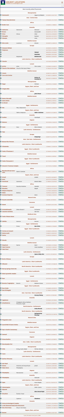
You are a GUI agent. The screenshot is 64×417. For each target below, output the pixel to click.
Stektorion (5, 29)
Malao (4, 192)
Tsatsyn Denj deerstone (8, 20)
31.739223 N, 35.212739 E (51, 68)
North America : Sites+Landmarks (32, 266)
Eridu (3, 349)
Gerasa (4, 365)
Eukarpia (4, 38)
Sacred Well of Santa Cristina (10, 324)
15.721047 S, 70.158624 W (51, 264)
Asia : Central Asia (32, 17)
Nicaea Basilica (6, 339)
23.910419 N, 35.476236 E (51, 283)
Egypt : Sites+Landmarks (32, 149)
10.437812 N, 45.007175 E (51, 192)
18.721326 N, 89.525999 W (51, 61)
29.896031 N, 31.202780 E (51, 273)
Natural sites (32, 197)
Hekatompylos (6, 387)
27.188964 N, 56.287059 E (51, 181)
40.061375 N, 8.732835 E (51, 324)
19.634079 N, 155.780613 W (52, 407)
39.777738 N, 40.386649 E (51, 216)
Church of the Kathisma (8, 68)
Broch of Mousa (6, 259)
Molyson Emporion (7, 190)
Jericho (4, 66)
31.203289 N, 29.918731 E (51, 288)
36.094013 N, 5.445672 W (51, 73)
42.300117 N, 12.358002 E (51, 249)
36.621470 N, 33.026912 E (51, 377)
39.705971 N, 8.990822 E (51, 102)
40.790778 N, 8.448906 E (51, 98)
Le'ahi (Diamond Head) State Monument (13, 405)
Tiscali (4, 156)
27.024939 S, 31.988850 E (51, 24)
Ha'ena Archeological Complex (10, 403)
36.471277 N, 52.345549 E (51, 179)
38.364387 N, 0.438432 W (51, 43)
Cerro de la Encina (7, 75)
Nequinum (5, 245)
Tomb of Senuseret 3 (7, 161)
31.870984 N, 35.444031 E (51, 66)
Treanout (4, 186)
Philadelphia (5, 372)
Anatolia (32, 27)
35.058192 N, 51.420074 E (51, 329)
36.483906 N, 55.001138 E (51, 412)
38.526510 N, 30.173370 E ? (51, 31)
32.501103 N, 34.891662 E (51, 211)
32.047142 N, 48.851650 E (51, 389)
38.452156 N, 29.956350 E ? (51, 34)
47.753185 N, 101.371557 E (51, 20)
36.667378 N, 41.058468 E (51, 84)
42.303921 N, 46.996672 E (51, 334)
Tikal (3, 132)
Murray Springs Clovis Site (9, 269)
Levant (32, 64)
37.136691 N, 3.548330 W (51, 75)
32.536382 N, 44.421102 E (51, 15)
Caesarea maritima (7, 211)
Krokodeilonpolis (7, 209)
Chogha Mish (5, 89)
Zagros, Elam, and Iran (32, 86)
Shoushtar (5, 393)
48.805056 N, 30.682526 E (51, 56)
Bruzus (4, 32)
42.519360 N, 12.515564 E (51, 245)
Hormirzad (5, 181)
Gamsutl (4, 334)
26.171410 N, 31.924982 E (51, 161)
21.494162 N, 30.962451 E (51, 235)
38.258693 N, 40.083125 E (51, 303)
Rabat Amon (5, 368)
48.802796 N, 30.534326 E (51, 52)
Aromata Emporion (7, 195)
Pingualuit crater (7, 320)
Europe (32, 45)
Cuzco (3, 354)
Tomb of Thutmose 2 (7, 151)
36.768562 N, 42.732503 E (51, 221)
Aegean (32, 120)
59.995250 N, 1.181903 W (51, 259)
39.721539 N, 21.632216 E (51, 122)
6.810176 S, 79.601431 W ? (51, 382)
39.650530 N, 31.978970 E (51, 117)
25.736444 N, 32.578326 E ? (51, 151)
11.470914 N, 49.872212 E (51, 186)
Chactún (4, 61)
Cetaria (4, 73)
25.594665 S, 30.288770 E (51, 171)
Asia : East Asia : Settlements (32, 139)
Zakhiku (4, 221)
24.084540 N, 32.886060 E (51, 107)
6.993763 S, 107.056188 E (51, 295)
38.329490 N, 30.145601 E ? (51, 29)
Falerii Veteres (6, 247)
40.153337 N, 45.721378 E (51, 204)
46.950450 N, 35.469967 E (51, 48)
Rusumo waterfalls (7, 199)
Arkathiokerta (6, 303)
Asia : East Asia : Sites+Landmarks (32, 293)
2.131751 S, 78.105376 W (51, 254)
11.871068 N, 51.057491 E (51, 195)
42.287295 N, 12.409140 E (51, 247)
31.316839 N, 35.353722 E (51, 240)
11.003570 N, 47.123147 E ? (51, 188)
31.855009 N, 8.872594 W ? (51, 93)
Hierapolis (5, 36)
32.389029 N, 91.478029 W (51, 308)
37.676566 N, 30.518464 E (51, 300)
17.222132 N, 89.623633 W (51, 132)
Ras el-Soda (5, 288)
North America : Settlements (32, 306)
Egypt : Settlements (32, 105)
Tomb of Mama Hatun (8, 216)
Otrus (3, 34)
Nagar (4, 84)
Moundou (5, 188)
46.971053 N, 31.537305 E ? (51, 50)
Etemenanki (5, 15)
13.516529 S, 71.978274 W (51, 353)
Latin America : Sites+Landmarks (32, 59)
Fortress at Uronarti (7, 231)
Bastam (4, 412)
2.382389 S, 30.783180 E (51, 199)
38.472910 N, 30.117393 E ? (51, 38)
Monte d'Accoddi (6, 98)
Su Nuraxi (5, 103)
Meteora (4, 122)
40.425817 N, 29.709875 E (51, 339)
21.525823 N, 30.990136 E (51, 231)
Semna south (5, 233)
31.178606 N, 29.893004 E (51, 290)
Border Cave (5, 25)
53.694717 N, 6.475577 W (51, 136)
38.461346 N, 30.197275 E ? (51, 36)
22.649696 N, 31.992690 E (51, 226)
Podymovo (5, 50)
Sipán (3, 382)
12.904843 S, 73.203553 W (51, 146)
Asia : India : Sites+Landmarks (32, 342)
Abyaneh (4, 389)
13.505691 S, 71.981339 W (51, 358)
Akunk (4, 204)
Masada (4, 240)
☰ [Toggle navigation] (62, 3)
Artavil (4, 177)
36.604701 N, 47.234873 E (51, 112)
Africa (32, 22)
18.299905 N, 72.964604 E (51, 344)
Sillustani (4, 264)
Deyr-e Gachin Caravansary (9, 329)
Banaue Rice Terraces (8, 141)
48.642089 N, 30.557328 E (51, 54)
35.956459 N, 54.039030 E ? (51, 387)
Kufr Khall (5, 363)
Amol (3, 179)
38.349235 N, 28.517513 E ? (51, 372)
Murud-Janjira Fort (7, 344)
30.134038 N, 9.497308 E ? (51, 398)
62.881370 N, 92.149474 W (51, 314)
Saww (3, 127)
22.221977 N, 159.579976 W (52, 403)
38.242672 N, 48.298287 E (51, 177)
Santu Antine (5, 100)
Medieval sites (32, 214)
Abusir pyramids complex (9, 273)
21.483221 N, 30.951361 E (51, 233)
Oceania (32, 401)
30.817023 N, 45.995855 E (51, 349)
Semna (4, 235)
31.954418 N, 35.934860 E (51, 368)
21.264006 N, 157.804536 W (52, 405)
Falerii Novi (5, 249)
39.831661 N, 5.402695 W (51, 78)
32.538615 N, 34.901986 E (51, 209)
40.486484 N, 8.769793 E (51, 100)
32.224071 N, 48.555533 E (51, 88)
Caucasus (32, 202)
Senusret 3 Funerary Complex (10, 166)
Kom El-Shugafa (6, 290)
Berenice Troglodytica (8, 283)
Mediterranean (32, 41)
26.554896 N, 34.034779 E (51, 127)
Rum (3, 278)
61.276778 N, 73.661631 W (51, 320)
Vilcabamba (5, 146)
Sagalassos (5, 300)
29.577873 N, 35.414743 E (51, 278)
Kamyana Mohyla (7, 48)
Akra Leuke (5, 43)
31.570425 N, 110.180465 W (52, 268)
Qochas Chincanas (7, 358)
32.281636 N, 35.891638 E (51, 365)
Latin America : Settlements (32, 129)
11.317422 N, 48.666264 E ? (51, 190)
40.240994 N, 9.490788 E (51, 156)
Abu (3, 107)
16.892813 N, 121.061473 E (51, 141)
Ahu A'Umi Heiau (6, 407)
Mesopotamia (32, 13)
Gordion (4, 117)
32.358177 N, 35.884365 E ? (51, 363)
